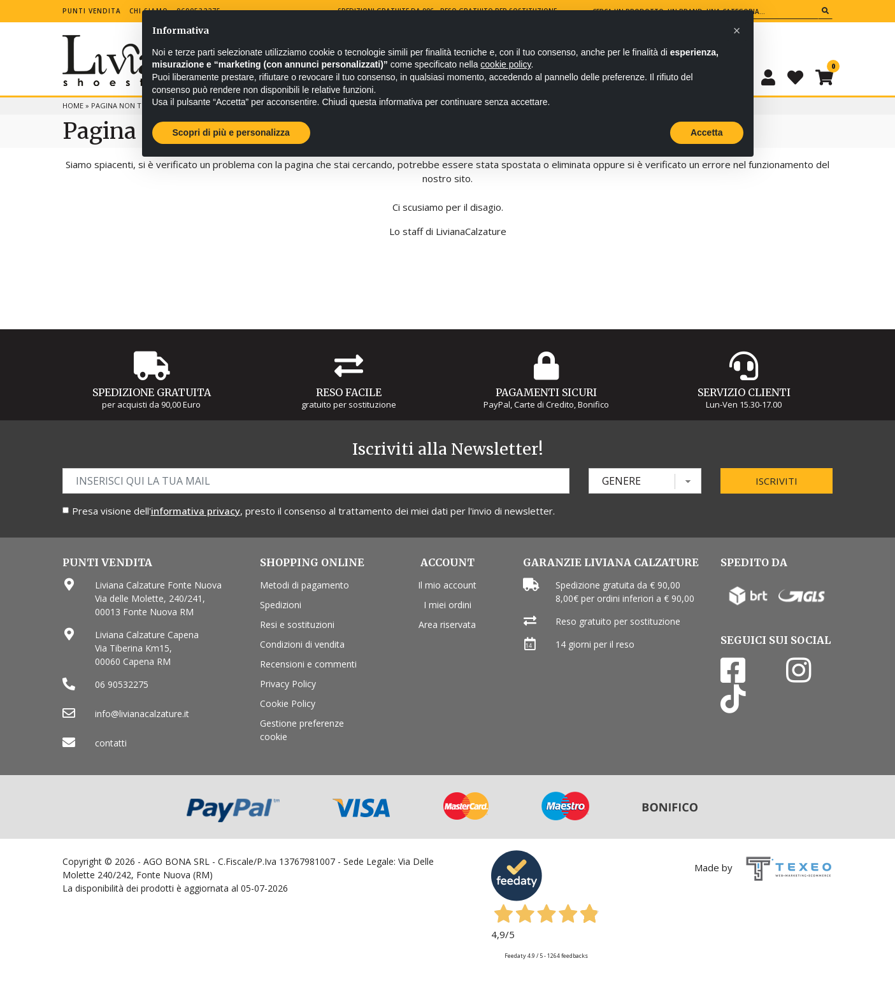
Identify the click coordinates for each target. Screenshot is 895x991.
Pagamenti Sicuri (546, 392)
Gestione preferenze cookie (302, 730)
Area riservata (447, 624)
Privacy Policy (288, 684)
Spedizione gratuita (151, 392)
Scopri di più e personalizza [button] (231, 132)
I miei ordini (447, 605)
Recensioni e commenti (308, 664)
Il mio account (447, 585)
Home (72, 105)
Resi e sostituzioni (297, 624)
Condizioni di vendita (302, 644)
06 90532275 (121, 684)
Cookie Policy (287, 703)
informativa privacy (195, 510)
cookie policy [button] (505, 64)
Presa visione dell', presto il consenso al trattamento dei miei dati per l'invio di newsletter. (313, 510)
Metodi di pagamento (304, 585)
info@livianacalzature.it (142, 714)
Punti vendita (91, 10)
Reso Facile (349, 392)
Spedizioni (280, 605)
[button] (737, 30)
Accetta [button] (707, 132)
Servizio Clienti (744, 392)
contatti (111, 743)
